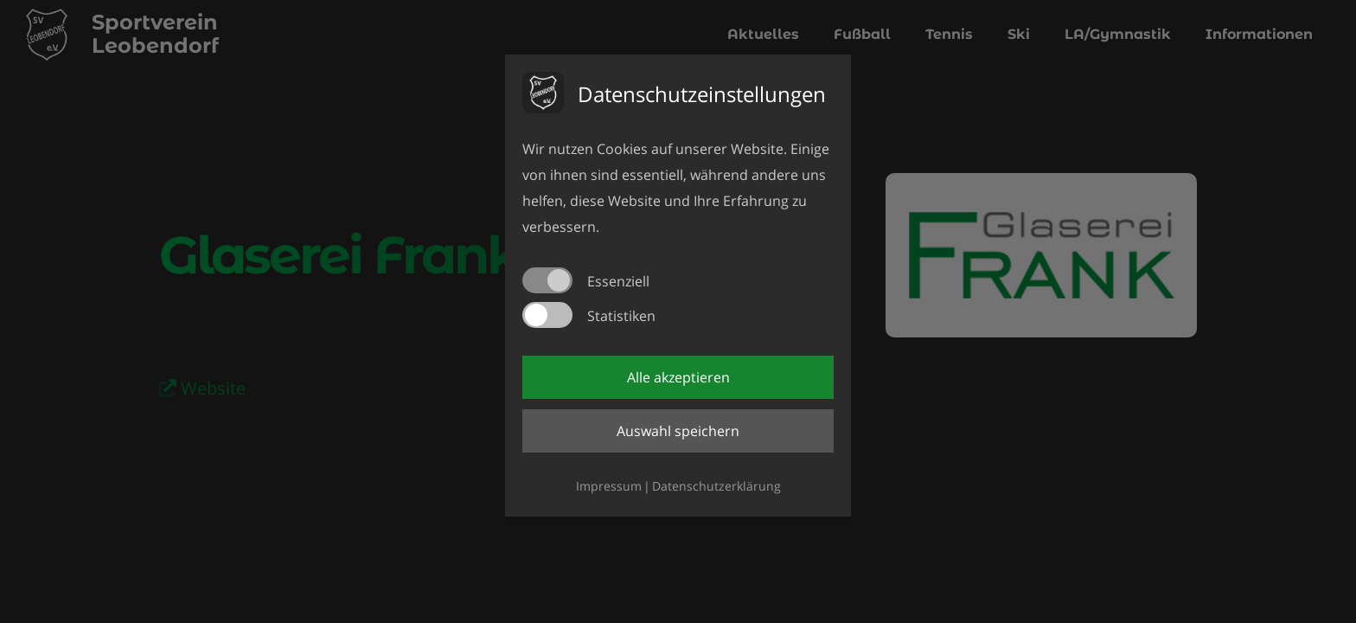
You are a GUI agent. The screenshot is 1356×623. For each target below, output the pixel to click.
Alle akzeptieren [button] (678, 377)
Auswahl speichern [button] (678, 430)
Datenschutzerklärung (716, 486)
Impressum (609, 486)
